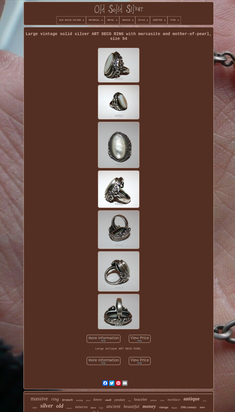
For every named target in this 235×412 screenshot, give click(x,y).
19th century (188, 407)
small (108, 400)
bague (174, 407)
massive (39, 399)
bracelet (140, 399)
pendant (120, 400)
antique (191, 399)
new (202, 407)
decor (205, 401)
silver (46, 406)
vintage (163, 407)
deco (93, 408)
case (34, 407)
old (59, 406)
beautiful (131, 406)
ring (55, 399)
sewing (79, 400)
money (149, 406)
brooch (67, 400)
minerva (81, 407)
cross (162, 400)
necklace (174, 399)
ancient (113, 406)
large (101, 408)
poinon (153, 400)
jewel (88, 400)
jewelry (69, 408)
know (98, 399)
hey (129, 401)
